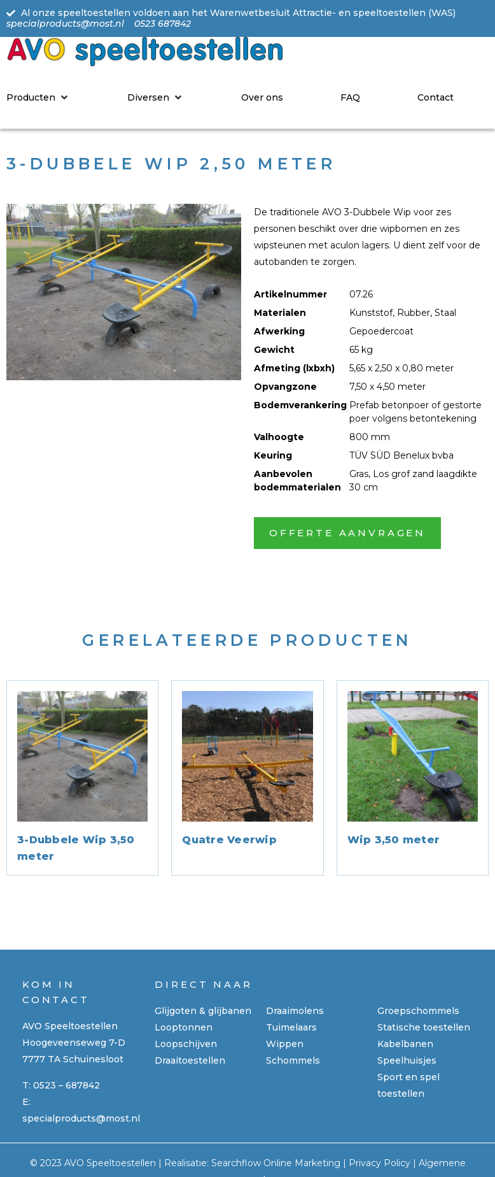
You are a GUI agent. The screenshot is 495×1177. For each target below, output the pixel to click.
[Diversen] (155, 97)
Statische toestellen (423, 1027)
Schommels (293, 1060)
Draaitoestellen (190, 1060)
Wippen (284, 1044)
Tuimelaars (291, 1027)
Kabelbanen (405, 1044)
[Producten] (38, 97)
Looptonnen (184, 1027)
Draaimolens (295, 1010)
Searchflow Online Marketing (275, 1163)
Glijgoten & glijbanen (203, 1010)
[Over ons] (262, 97)
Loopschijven (186, 1044)
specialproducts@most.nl (81, 1118)
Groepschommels (418, 1010)
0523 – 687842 (66, 1085)
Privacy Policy (379, 1163)
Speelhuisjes (406, 1060)
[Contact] (435, 97)
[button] (347, 533)
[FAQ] (350, 97)
